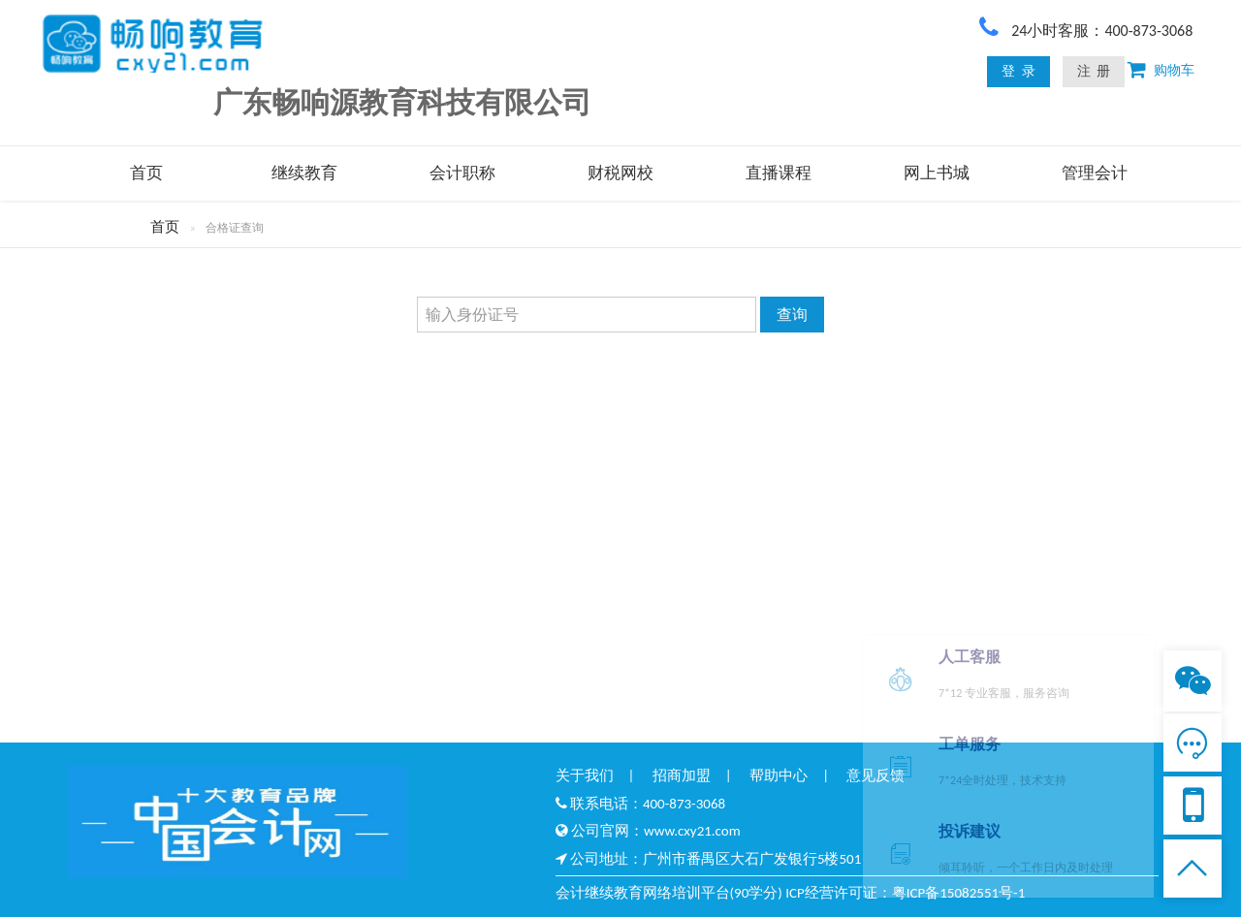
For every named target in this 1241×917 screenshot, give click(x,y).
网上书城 (937, 173)
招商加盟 (681, 775)
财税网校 (620, 173)
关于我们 (585, 775)
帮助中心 (778, 775)
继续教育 (304, 173)
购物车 (1170, 70)
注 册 (1093, 71)
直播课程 (778, 173)
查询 (792, 314)
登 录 (1018, 71)
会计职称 (462, 173)
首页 (146, 173)
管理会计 (1095, 173)
